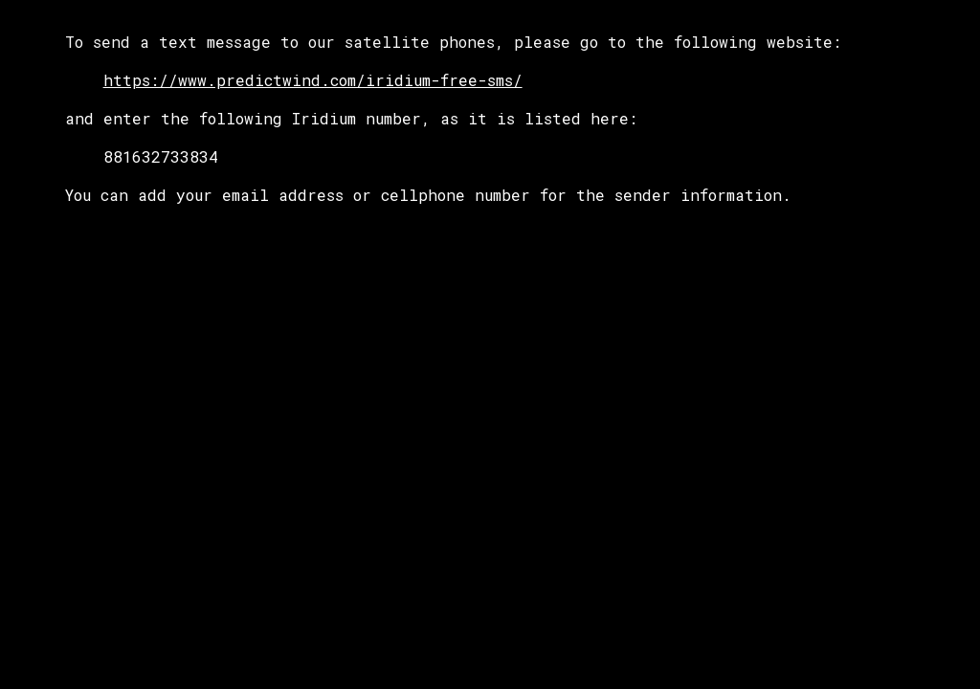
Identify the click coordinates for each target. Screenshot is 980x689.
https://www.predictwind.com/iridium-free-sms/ (313, 80)
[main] (490, 118)
